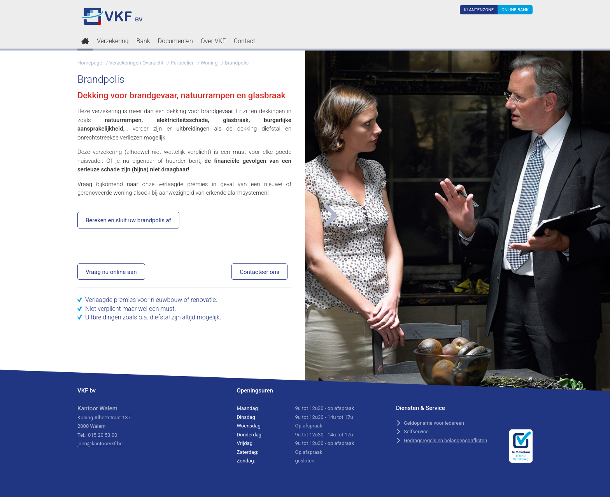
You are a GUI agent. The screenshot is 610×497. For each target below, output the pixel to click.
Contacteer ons (259, 272)
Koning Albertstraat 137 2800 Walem (104, 417)
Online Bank (515, 9)
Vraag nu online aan (111, 272)
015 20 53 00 (102, 435)
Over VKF (213, 41)
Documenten (175, 41)
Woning (209, 63)
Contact (244, 41)
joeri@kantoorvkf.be (100, 443)
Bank (143, 41)
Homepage (89, 63)
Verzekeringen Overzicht (136, 63)
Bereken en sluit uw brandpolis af (128, 220)
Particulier (182, 63)
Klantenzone (479, 9)
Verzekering (113, 41)
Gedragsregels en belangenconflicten (445, 440)
